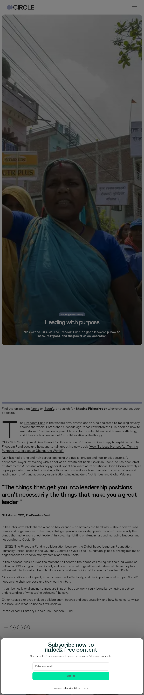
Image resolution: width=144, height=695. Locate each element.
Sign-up (71, 676)
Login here (82, 688)
